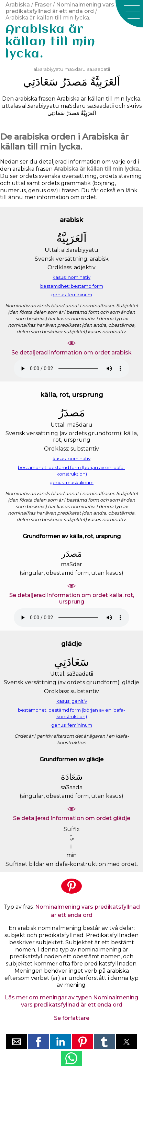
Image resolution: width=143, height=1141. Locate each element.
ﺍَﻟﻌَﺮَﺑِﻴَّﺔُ (105, 81)
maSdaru (75, 69)
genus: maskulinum (72, 482)
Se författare (71, 1018)
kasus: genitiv (71, 701)
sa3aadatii (98, 69)
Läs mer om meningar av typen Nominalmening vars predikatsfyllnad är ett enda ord (71, 1001)
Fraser (43, 4)
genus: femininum (71, 294)
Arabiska (18, 4)
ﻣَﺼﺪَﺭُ (74, 81)
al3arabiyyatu (48, 69)
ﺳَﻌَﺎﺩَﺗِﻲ (40, 81)
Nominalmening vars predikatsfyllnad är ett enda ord (60, 7)
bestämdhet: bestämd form (71, 286)
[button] (129, 13)
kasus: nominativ (71, 277)
